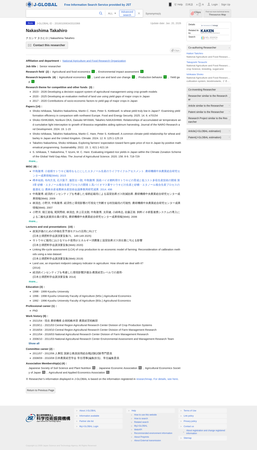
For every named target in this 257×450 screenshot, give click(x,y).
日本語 (189, 4)
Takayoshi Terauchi (197, 62)
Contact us (189, 426)
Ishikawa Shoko (195, 74)
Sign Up (225, 4)
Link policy (189, 416)
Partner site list (86, 421)
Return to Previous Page (40, 390)
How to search (141, 418)
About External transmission (147, 440)
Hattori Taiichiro (195, 53)
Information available (89, 416)
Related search (141, 422)
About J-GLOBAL (87, 410)
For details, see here (165, 378)
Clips (197, 13)
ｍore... (33, 161)
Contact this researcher (50, 46)
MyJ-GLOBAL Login (88, 426)
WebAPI (138, 429)
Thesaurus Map (217, 13)
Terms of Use (190, 410)
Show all (34, 343)
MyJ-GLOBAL (140, 426)
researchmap (144, 378)
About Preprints (141, 437)
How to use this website (145, 415)
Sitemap (188, 438)
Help (180, 4)
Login (214, 4)
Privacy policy (190, 421)
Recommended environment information (153, 433)
